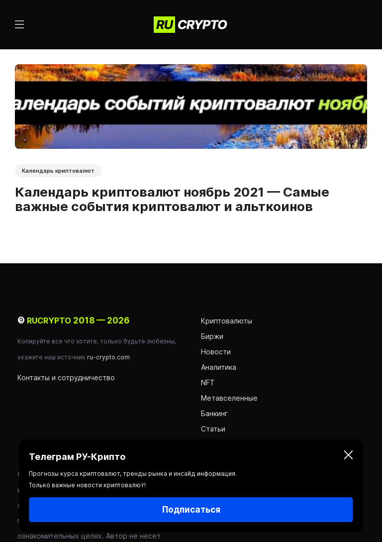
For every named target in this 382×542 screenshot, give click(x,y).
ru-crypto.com (108, 357)
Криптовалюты (226, 321)
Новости (217, 351)
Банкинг (214, 413)
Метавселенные (229, 398)
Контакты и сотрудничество (66, 377)
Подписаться (191, 510)
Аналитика (218, 367)
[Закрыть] (348, 456)
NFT (208, 382)
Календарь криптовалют (58, 170)
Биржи (212, 336)
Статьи (213, 429)
